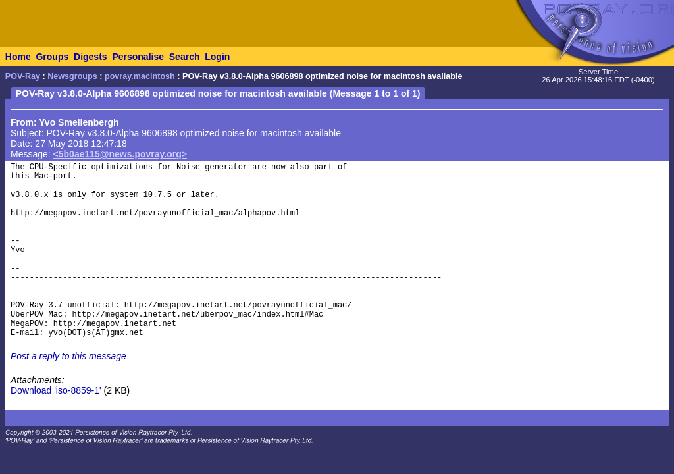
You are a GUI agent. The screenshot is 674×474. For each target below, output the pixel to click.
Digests (90, 56)
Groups (52, 56)
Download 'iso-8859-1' (56, 390)
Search (184, 56)
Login (217, 56)
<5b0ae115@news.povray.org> (120, 154)
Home (18, 56)
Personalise (138, 56)
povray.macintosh (140, 76)
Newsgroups (72, 76)
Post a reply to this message (68, 356)
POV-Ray (22, 76)
